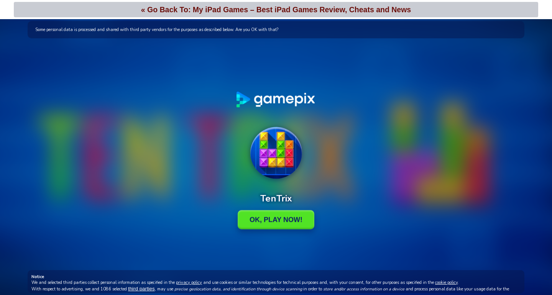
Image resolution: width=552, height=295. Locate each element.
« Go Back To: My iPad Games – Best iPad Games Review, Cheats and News (276, 9)
